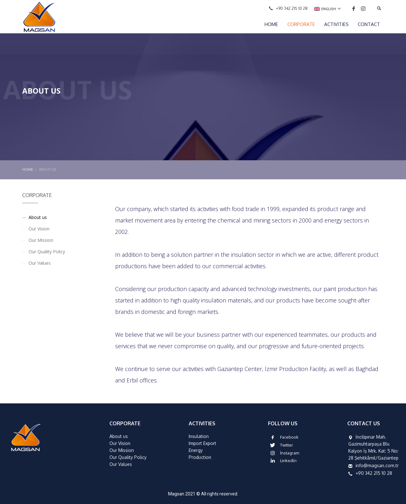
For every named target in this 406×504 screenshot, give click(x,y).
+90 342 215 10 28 (292, 8)
